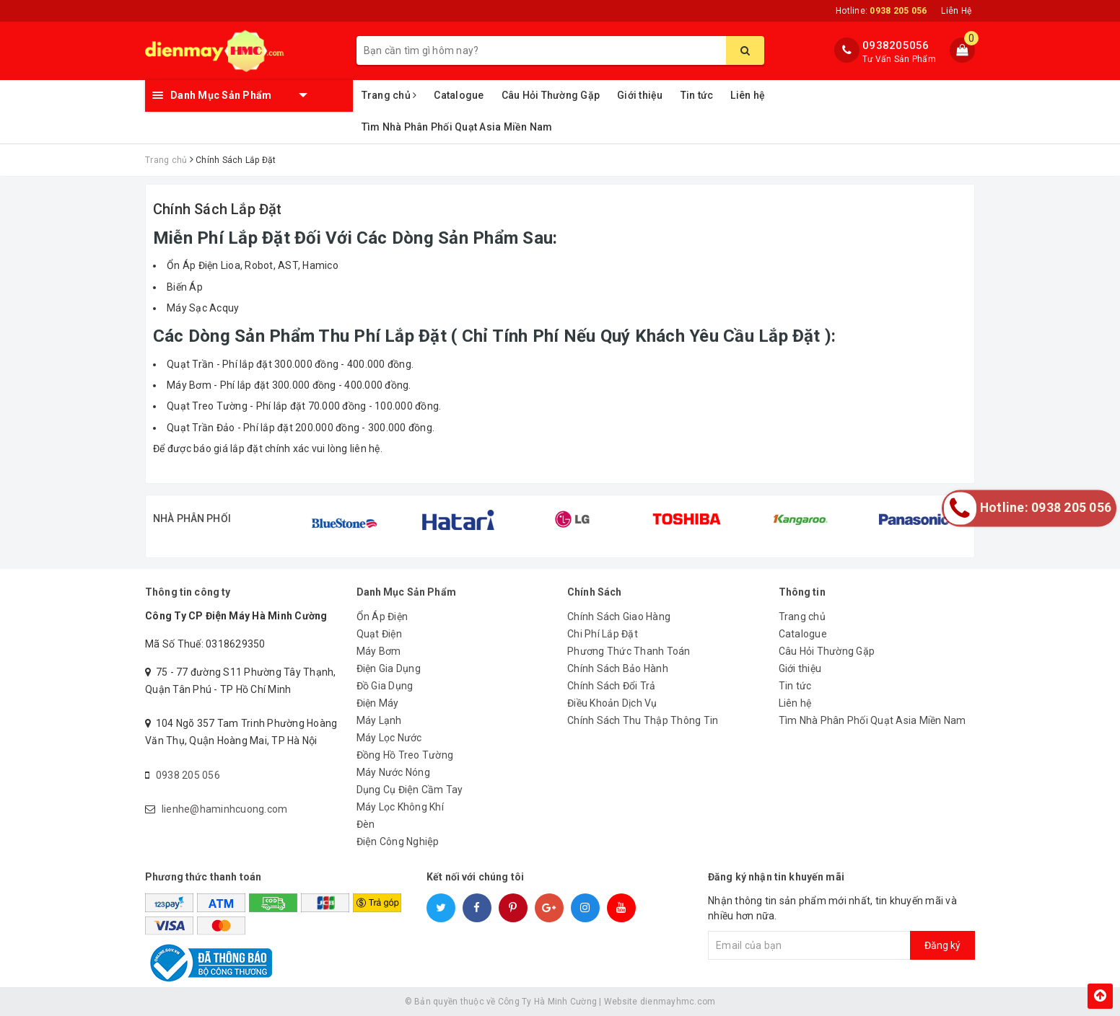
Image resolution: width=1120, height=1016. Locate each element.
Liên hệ (747, 95)
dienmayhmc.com (678, 1002)
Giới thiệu (640, 95)
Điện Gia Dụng (388, 668)
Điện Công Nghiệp (397, 841)
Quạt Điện (379, 634)
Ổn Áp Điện (382, 616)
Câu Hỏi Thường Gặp (551, 95)
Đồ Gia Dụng (385, 686)
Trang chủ (389, 95)
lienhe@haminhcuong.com (225, 809)
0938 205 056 (188, 775)
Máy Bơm (378, 651)
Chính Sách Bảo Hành (617, 668)
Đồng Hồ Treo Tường (405, 755)
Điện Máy (377, 703)
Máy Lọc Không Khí (400, 807)
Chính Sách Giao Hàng (618, 616)
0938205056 (895, 45)
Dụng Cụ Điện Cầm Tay (409, 789)
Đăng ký (942, 945)
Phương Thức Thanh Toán (629, 651)
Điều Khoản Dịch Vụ (612, 703)
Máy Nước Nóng (393, 772)
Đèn (365, 824)
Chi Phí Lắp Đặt (602, 634)
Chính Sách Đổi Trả (611, 686)
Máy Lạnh (379, 720)
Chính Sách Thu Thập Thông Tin (642, 720)
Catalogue (459, 95)
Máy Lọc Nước (389, 737)
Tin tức (697, 95)
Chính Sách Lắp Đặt (217, 209)
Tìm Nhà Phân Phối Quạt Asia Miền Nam (457, 127)
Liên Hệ (956, 11)
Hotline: (881, 11)
